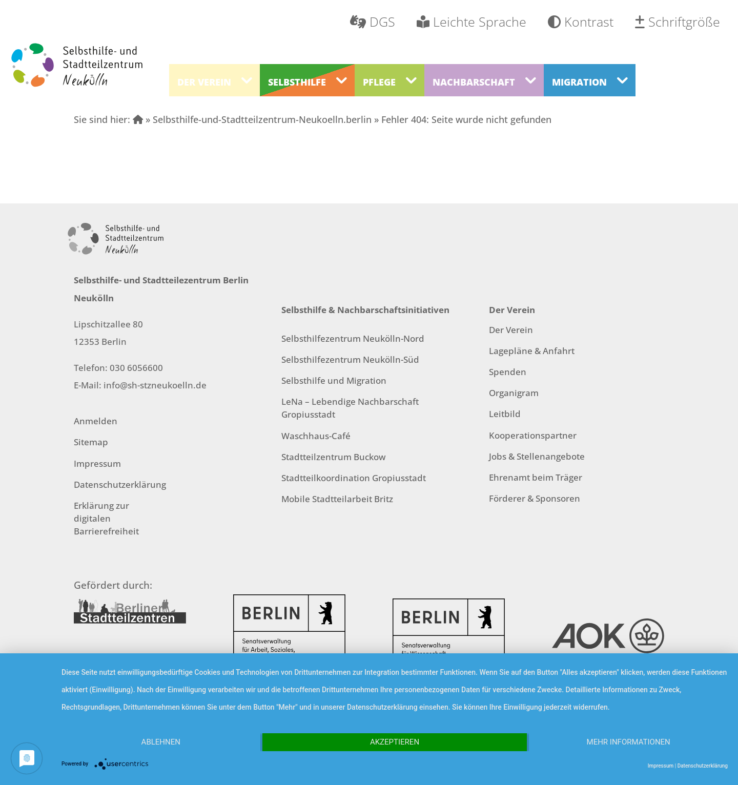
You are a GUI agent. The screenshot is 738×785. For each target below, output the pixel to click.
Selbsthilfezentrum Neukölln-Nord (352, 338)
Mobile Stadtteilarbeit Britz (337, 499)
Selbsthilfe (297, 82)
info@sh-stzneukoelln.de (155, 385)
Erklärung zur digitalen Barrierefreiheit (106, 518)
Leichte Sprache (471, 21)
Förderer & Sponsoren (534, 498)
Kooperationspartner (533, 435)
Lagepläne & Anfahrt (532, 351)
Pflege (379, 82)
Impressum (97, 463)
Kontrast (580, 21)
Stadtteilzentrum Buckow (333, 457)
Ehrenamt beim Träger (535, 477)
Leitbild (505, 414)
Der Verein (204, 82)
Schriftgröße (677, 21)
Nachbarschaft (474, 82)
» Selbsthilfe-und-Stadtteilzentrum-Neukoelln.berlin (252, 119)
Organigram (514, 393)
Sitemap (91, 442)
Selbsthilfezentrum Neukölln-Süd (350, 359)
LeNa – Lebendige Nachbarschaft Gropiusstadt (350, 408)
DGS (372, 21)
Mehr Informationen (628, 742)
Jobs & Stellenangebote (537, 456)
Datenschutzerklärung (120, 484)
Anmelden (95, 421)
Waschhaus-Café (316, 436)
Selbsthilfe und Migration (333, 380)
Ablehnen (160, 742)
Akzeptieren (394, 742)
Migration (579, 82)
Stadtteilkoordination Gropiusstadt (353, 478)
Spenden (507, 372)
